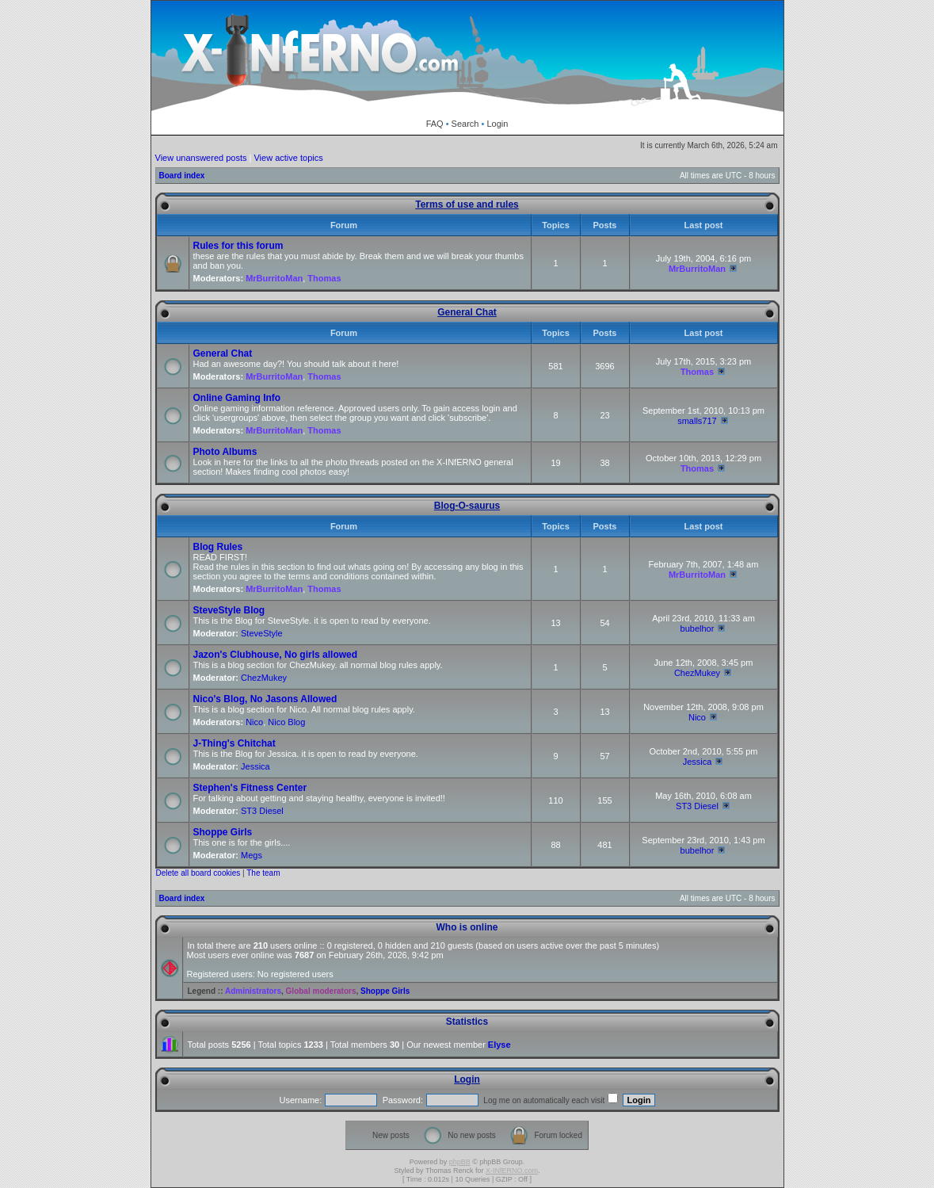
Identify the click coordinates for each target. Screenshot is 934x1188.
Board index (182, 175)
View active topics (288, 157)
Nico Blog (286, 722)
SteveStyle (262, 633)
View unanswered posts (201, 157)
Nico (254, 722)
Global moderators (321, 991)
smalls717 (697, 421)
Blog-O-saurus (467, 505)
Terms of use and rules (466, 204)
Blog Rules (218, 546)
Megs (251, 855)
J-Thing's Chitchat (234, 743)
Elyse (499, 1044)
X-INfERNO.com (512, 1171)
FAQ (435, 123)
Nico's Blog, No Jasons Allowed (265, 699)
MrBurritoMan (274, 278)
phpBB (460, 1162)
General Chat (467, 312)
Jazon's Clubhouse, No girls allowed (275, 654)
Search (465, 123)
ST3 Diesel (262, 811)
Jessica (255, 766)
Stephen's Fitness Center (250, 787)
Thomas (324, 278)
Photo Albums (225, 451)
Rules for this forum (238, 245)
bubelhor (697, 628)
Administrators (253, 991)
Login (497, 123)
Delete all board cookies (198, 873)
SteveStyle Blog (229, 610)
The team (263, 873)
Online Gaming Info (237, 397)
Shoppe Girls (223, 832)
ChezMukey (264, 677)
